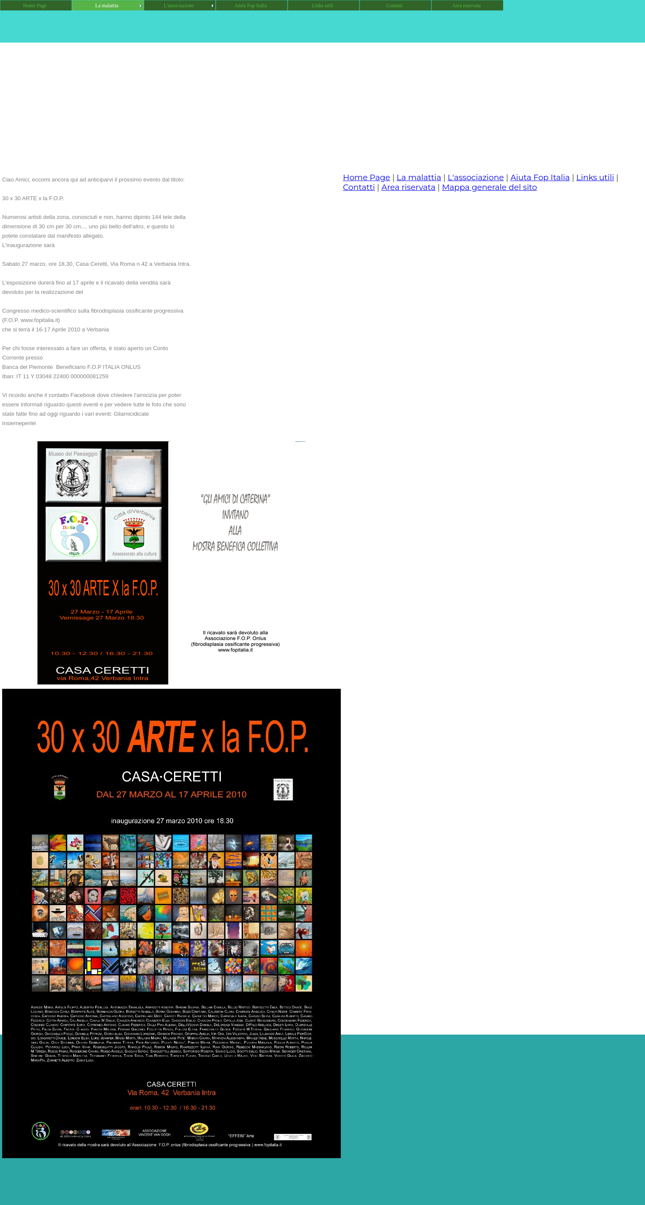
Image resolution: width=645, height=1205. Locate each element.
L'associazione (476, 177)
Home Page (366, 177)
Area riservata (409, 187)
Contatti (359, 187)
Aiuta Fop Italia (540, 177)
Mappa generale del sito (489, 187)
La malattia (419, 177)
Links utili (595, 177)
